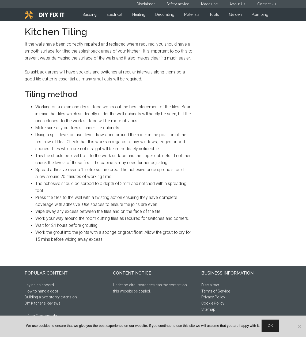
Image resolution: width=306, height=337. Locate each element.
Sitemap (208, 309)
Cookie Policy (212, 303)
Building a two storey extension (51, 297)
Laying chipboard (39, 285)
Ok (271, 326)
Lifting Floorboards (41, 316)
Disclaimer (210, 285)
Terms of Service (215, 291)
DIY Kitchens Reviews (43, 303)
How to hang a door (41, 291)
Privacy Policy (213, 297)
